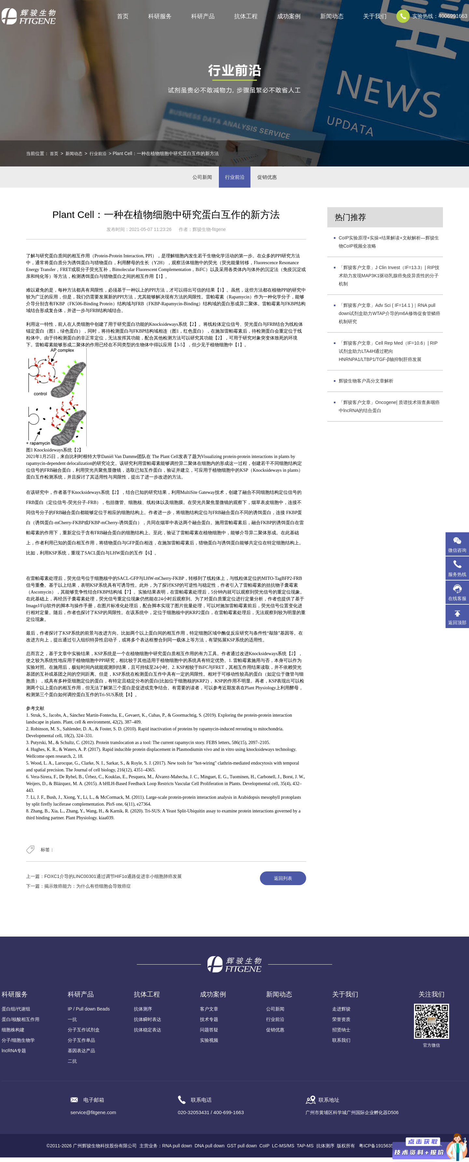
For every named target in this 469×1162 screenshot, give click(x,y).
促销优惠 (271, 179)
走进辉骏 (341, 1013)
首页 (123, 16)
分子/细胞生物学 (18, 1044)
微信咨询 (457, 550)
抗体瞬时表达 (147, 1023)
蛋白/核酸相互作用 (20, 1023)
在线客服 (457, 598)
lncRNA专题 (14, 1055)
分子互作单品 (81, 1044)
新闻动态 (75, 153)
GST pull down (242, 1150)
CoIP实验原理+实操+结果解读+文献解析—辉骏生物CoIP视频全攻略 (389, 246)
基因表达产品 (81, 1055)
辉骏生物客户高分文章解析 (366, 385)
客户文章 (209, 1013)
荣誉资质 (341, 1023)
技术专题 (209, 1023)
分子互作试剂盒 (84, 1034)
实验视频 (209, 1044)
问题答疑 (209, 1034)
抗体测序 (143, 1013)
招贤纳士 (341, 1034)
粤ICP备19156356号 (380, 1150)
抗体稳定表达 (147, 1034)
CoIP (264, 1150)
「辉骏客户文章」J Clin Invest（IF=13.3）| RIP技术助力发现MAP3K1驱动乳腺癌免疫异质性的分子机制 (389, 280)
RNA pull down (177, 1150)
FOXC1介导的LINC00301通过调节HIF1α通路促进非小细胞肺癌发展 (113, 880)
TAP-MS (305, 1150)
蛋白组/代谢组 (16, 1013)
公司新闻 (197, 179)
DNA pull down (209, 1150)
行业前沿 (101, 153)
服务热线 (458, 568)
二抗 (72, 1065)
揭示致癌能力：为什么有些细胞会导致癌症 (87, 890)
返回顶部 (457, 622)
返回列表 (281, 883)
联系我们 (341, 1044)
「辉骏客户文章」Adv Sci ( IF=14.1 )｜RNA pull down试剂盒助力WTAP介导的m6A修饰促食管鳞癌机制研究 (389, 318)
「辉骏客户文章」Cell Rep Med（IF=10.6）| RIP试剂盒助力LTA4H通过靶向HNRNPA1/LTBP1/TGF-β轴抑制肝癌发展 (388, 356)
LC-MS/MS (283, 1150)
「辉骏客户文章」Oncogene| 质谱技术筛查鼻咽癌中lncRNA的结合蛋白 (389, 411)
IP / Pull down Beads (89, 1013)
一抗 (72, 1023)
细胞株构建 (13, 1034)
